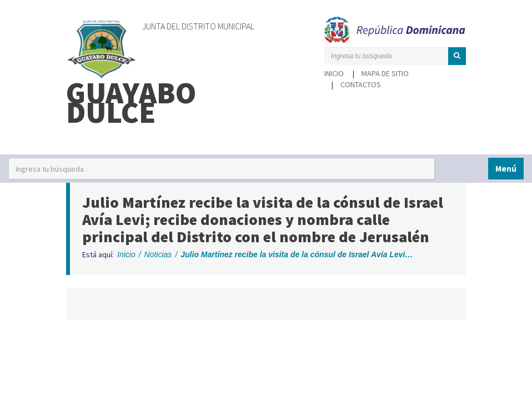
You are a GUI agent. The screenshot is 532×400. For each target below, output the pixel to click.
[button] (457, 56)
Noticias (158, 254)
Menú (505, 168)
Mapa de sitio (385, 73)
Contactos (360, 84)
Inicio (334, 73)
